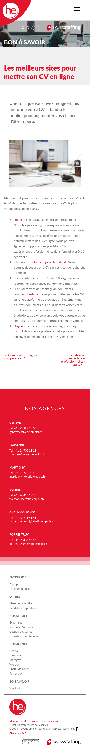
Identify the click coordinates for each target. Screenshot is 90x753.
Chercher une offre (20, 603)
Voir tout (14, 688)
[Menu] (76, 9)
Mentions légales (18, 721)
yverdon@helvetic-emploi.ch (26, 499)
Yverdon (16, 490)
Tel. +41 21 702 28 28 (22, 450)
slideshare (31, 294)
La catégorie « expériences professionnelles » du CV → (73, 359)
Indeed (61, 262)
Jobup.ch (37, 262)
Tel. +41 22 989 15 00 (22, 428)
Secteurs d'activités (21, 627)
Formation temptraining (23, 636)
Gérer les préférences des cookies (28, 725)
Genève (15, 422)
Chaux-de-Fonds (22, 512)
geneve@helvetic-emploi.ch (25, 432)
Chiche (13, 733)
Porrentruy (19, 534)
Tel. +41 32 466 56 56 (22, 540)
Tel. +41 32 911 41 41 (22, 518)
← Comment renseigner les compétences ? (23, 356)
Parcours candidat (20, 589)
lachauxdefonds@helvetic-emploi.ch (31, 521)
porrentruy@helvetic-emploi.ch (28, 544)
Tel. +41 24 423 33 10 (22, 495)
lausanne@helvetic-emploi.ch (27, 454)
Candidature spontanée (23, 608)
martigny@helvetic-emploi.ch (27, 476)
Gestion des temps (20, 631)
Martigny (17, 467)
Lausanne (17, 445)
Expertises (15, 622)
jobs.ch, (50, 262)
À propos (15, 584)
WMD (23, 733)
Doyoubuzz (21, 326)
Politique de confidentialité (45, 721)
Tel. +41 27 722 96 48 (22, 473)
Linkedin (19, 219)
